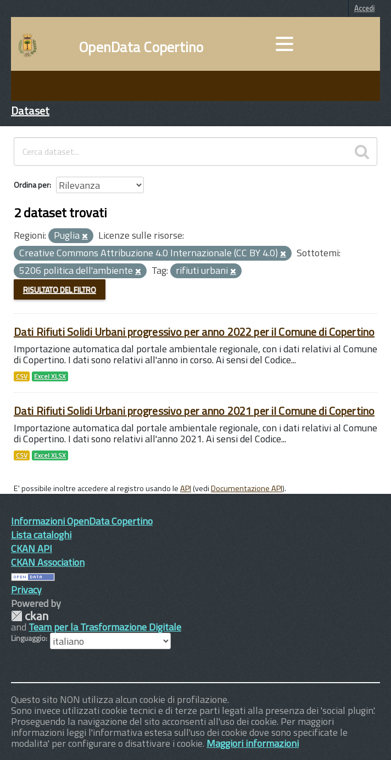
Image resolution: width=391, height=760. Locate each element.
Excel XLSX (50, 376)
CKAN (29, 616)
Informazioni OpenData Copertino (82, 521)
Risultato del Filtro (59, 289)
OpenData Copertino (141, 47)
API (185, 488)
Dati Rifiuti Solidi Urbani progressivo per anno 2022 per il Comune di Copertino (194, 331)
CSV (21, 376)
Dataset (30, 110)
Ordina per (31, 184)
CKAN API (31, 548)
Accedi (364, 8)
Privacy (26, 589)
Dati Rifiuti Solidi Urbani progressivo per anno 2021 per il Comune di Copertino (194, 410)
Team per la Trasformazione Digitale (105, 627)
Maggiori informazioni (252, 743)
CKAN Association (48, 562)
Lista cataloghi (41, 534)
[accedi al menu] (284, 44)
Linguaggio (28, 638)
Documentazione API (246, 488)
